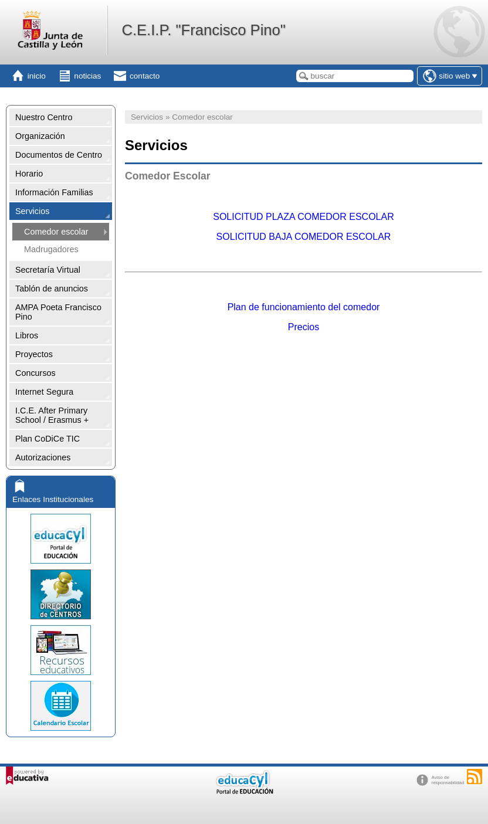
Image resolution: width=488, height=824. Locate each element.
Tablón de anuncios (51, 288)
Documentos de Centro (58, 155)
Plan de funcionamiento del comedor (304, 307)
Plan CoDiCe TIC (47, 438)
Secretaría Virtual (47, 269)
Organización (40, 136)
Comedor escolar (56, 231)
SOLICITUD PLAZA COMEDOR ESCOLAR (303, 217)
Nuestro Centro (44, 117)
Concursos (35, 373)
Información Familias (54, 192)
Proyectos (34, 354)
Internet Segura (44, 391)
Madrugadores (51, 249)
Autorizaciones (42, 457)
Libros (26, 335)
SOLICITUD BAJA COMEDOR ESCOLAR (303, 237)
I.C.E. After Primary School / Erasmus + (52, 415)
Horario (29, 173)
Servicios (32, 211)
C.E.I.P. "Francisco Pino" (203, 30)
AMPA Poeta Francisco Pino (58, 312)
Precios (303, 327)
